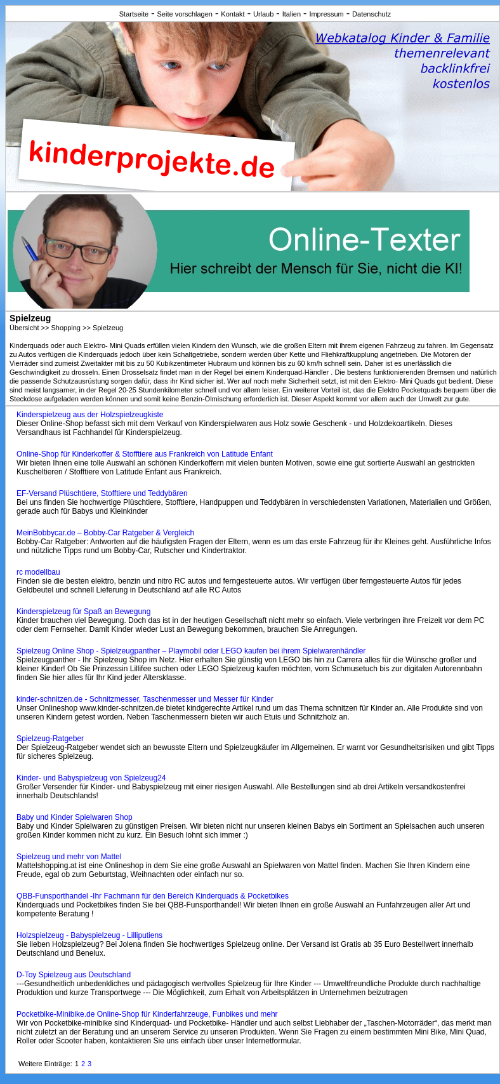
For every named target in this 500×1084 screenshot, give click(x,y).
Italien (291, 14)
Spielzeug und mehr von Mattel (68, 856)
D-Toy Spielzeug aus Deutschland (73, 974)
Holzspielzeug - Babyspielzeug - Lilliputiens (89, 935)
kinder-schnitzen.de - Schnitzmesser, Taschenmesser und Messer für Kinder (144, 699)
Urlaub (263, 14)
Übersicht (24, 327)
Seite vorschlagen (185, 14)
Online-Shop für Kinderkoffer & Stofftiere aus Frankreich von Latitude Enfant (144, 454)
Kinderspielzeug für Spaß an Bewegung (83, 611)
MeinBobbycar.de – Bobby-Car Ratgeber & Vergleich (105, 532)
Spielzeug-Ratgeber (50, 738)
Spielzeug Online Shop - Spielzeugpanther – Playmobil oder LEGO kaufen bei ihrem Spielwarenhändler (190, 650)
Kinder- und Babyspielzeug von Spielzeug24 (91, 777)
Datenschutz (371, 14)
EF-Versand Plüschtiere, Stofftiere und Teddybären (102, 493)
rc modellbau (38, 572)
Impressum (326, 14)
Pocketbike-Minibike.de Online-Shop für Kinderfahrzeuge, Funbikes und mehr (147, 1014)
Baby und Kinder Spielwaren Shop (74, 817)
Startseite (133, 14)
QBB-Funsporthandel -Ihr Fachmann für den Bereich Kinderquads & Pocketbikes (152, 896)
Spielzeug (108, 327)
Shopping (66, 327)
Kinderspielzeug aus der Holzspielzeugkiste (89, 414)
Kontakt (232, 14)
